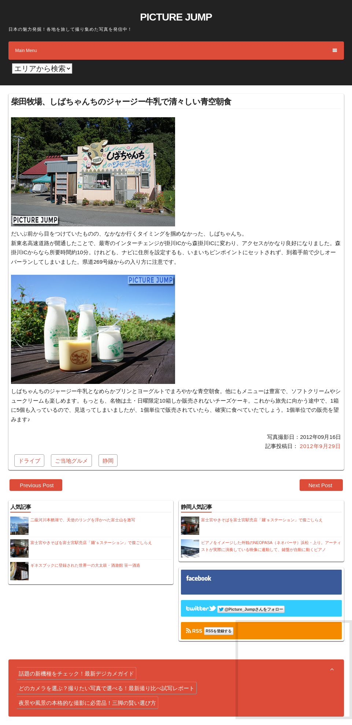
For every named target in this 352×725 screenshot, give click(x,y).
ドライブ (29, 461)
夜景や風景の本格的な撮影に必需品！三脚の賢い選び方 (87, 703)
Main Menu (176, 50)
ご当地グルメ (71, 461)
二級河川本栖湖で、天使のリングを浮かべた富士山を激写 (82, 520)
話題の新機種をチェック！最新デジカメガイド (76, 673)
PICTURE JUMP (176, 17)
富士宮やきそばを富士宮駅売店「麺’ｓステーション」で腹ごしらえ (91, 542)
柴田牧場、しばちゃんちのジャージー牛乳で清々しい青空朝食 (121, 101)
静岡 (108, 461)
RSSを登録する (219, 631)
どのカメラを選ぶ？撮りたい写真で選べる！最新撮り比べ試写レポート (106, 688)
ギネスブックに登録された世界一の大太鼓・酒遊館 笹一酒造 (85, 565)
